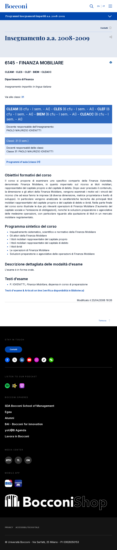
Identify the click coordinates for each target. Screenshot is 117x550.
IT (104, 6)
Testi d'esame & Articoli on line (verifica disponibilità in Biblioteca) (44, 290)
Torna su (105, 320)
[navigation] (58, 16)
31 (22, 97)
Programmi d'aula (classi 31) (23, 161)
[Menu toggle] (110, 6)
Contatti (106, 28)
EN (98, 6)
